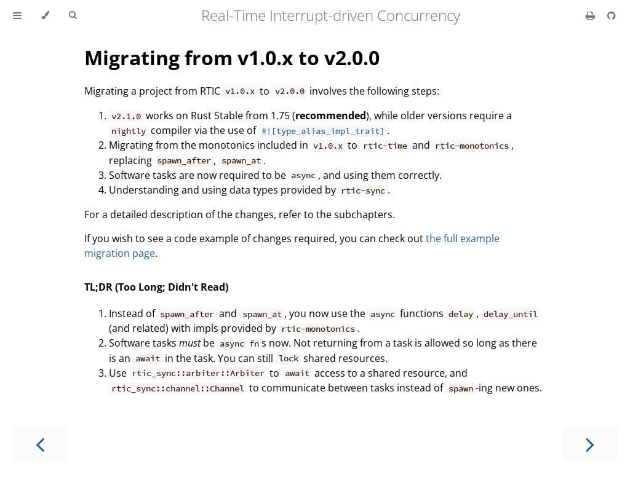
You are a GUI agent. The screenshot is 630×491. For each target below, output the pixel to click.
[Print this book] (591, 15)
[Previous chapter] (40, 443)
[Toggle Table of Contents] (17, 15)
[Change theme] (45, 15)
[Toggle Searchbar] (72, 15)
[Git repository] (611, 15)
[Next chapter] (590, 443)
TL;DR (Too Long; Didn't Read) (156, 287)
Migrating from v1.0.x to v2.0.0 (232, 57)
